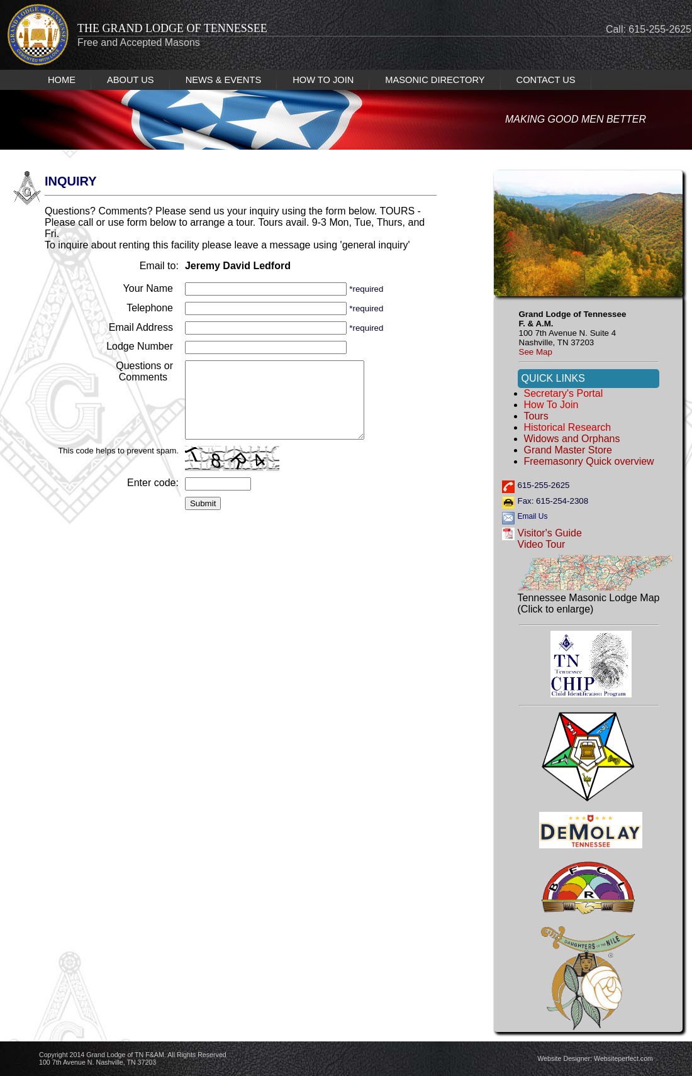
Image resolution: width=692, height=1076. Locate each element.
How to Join (551, 404)
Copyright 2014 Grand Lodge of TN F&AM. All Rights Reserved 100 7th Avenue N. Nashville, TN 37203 (132, 1058)
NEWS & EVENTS (224, 80)
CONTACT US (546, 80)
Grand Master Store (568, 450)
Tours (536, 416)
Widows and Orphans (572, 438)
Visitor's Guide (550, 533)
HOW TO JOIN (323, 80)
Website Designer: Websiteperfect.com (595, 1058)
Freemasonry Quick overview (589, 461)
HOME (61, 80)
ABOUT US (130, 80)
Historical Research (567, 427)
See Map (535, 352)
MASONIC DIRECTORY (434, 80)
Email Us (533, 516)
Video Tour (542, 544)
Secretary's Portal (563, 393)
